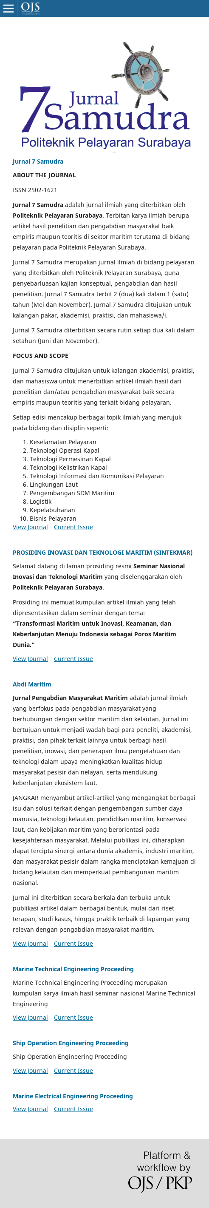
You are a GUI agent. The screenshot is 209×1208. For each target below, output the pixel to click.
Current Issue (73, 527)
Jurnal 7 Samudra (38, 161)
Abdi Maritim (32, 684)
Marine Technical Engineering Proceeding (73, 969)
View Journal (30, 527)
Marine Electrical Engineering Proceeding (73, 1096)
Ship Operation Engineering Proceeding (71, 1043)
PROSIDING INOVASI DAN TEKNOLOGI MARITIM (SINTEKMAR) (102, 552)
